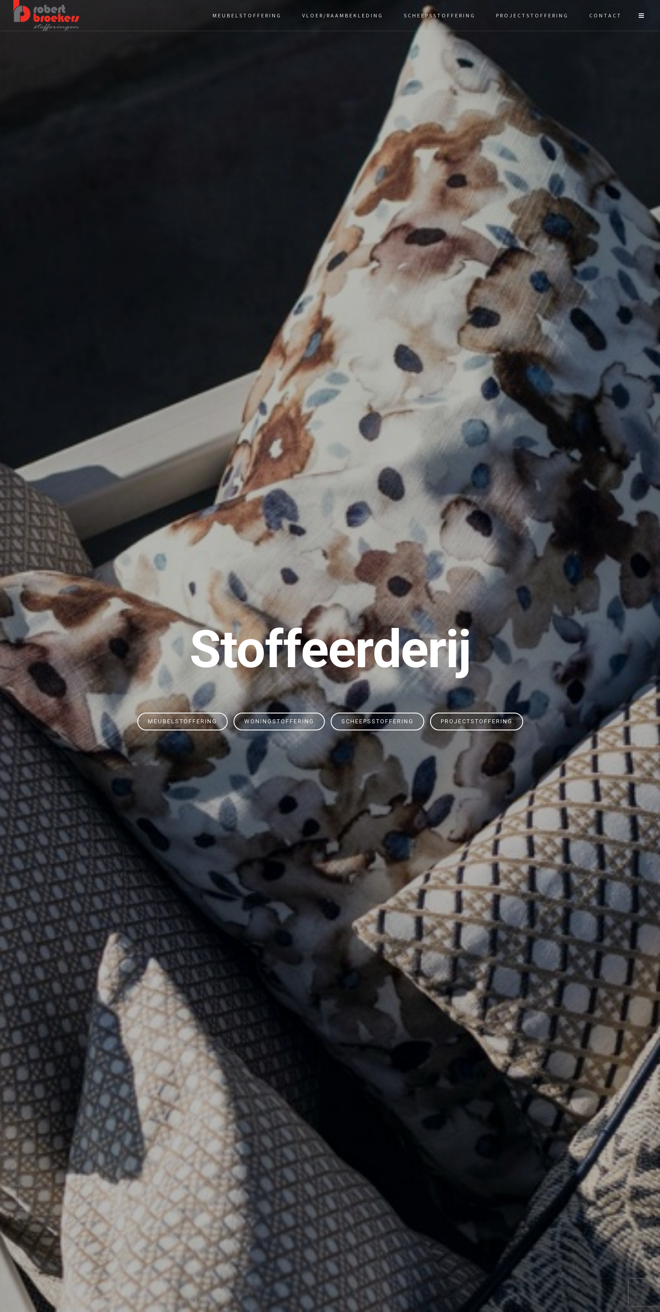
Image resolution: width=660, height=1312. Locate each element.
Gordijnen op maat (139, 1188)
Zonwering (266, 1147)
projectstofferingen (436, 428)
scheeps (385, 428)
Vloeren (266, 1133)
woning (358, 428)
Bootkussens (266, 1188)
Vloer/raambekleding (342, 15)
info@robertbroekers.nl (520, 1195)
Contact (605, 15)
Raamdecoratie (267, 1160)
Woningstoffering (279, 225)
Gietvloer (266, 1174)
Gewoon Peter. (400, 1288)
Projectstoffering (532, 15)
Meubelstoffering (247, 15)
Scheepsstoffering (440, 15)
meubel (332, 428)
